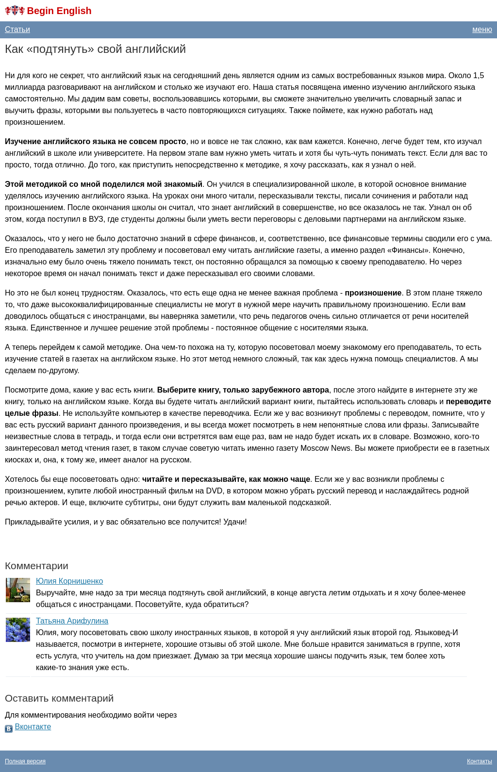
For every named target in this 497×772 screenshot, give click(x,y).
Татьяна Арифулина (72, 621)
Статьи (17, 29)
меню (482, 29)
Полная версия (25, 761)
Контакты (479, 761)
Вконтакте (33, 727)
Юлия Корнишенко (69, 581)
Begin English (59, 10)
